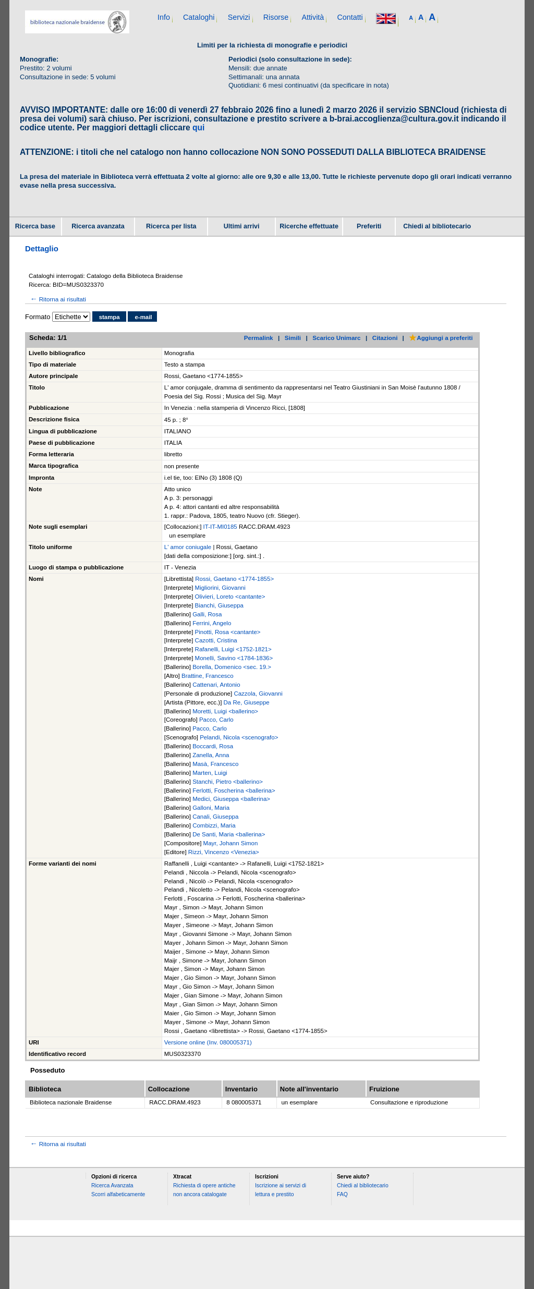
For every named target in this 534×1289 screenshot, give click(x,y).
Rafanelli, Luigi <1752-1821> (233, 649)
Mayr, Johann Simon (230, 843)
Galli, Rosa (207, 614)
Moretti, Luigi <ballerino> (225, 711)
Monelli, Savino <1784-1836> (234, 658)
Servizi (239, 17)
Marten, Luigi (209, 773)
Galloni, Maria (210, 808)
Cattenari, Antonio (216, 685)
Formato (37, 317)
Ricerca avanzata (97, 226)
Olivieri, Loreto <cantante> (230, 596)
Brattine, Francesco (207, 676)
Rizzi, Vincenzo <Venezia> (223, 852)
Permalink (258, 337)
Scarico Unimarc (336, 337)
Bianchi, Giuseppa (219, 605)
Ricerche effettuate (309, 226)
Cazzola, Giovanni (258, 693)
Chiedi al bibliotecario (437, 226)
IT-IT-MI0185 (221, 527)
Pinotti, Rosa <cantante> (228, 632)
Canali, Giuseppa (215, 816)
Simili (293, 337)
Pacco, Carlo (216, 719)
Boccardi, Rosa (212, 746)
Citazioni (385, 337)
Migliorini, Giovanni (220, 588)
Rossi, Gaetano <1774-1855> (234, 579)
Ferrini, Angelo (211, 623)
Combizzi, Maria (213, 825)
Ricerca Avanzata (112, 1185)
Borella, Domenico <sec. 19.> (231, 667)
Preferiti (369, 226)
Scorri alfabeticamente (118, 1194)
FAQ (342, 1194)
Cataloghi (198, 17)
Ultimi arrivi (242, 226)
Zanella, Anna (210, 755)
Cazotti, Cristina (216, 640)
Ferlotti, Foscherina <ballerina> (233, 790)
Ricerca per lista (171, 226)
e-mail (143, 317)
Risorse (275, 17)
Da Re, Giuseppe (247, 702)
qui (198, 127)
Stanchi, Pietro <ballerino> (227, 782)
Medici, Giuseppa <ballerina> (231, 799)
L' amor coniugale (187, 547)
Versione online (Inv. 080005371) (208, 1042)
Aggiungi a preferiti (440, 337)
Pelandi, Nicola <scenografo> (239, 737)
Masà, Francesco (215, 764)
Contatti (349, 17)
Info (163, 17)
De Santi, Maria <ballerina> (228, 834)
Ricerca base (35, 226)
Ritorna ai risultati (57, 299)
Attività (312, 17)
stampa (109, 317)
